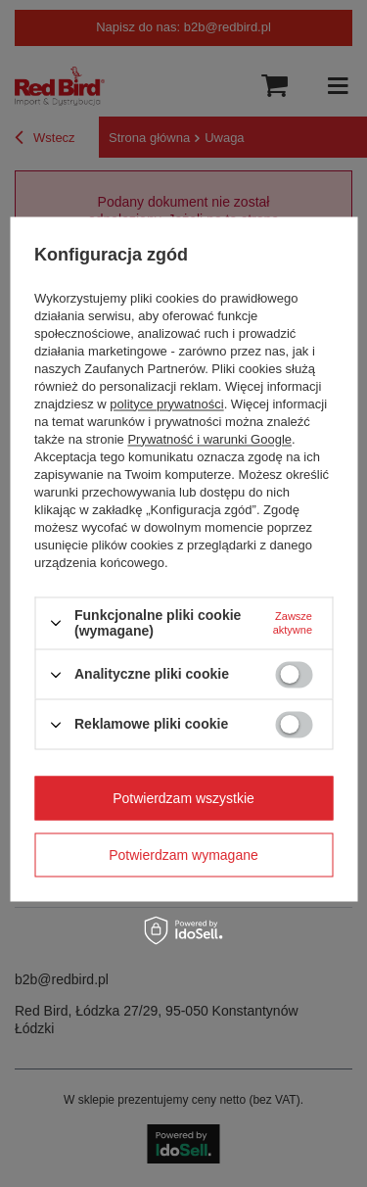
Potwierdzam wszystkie (183, 798)
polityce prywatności (166, 404)
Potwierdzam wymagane (183, 855)
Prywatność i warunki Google (209, 439)
